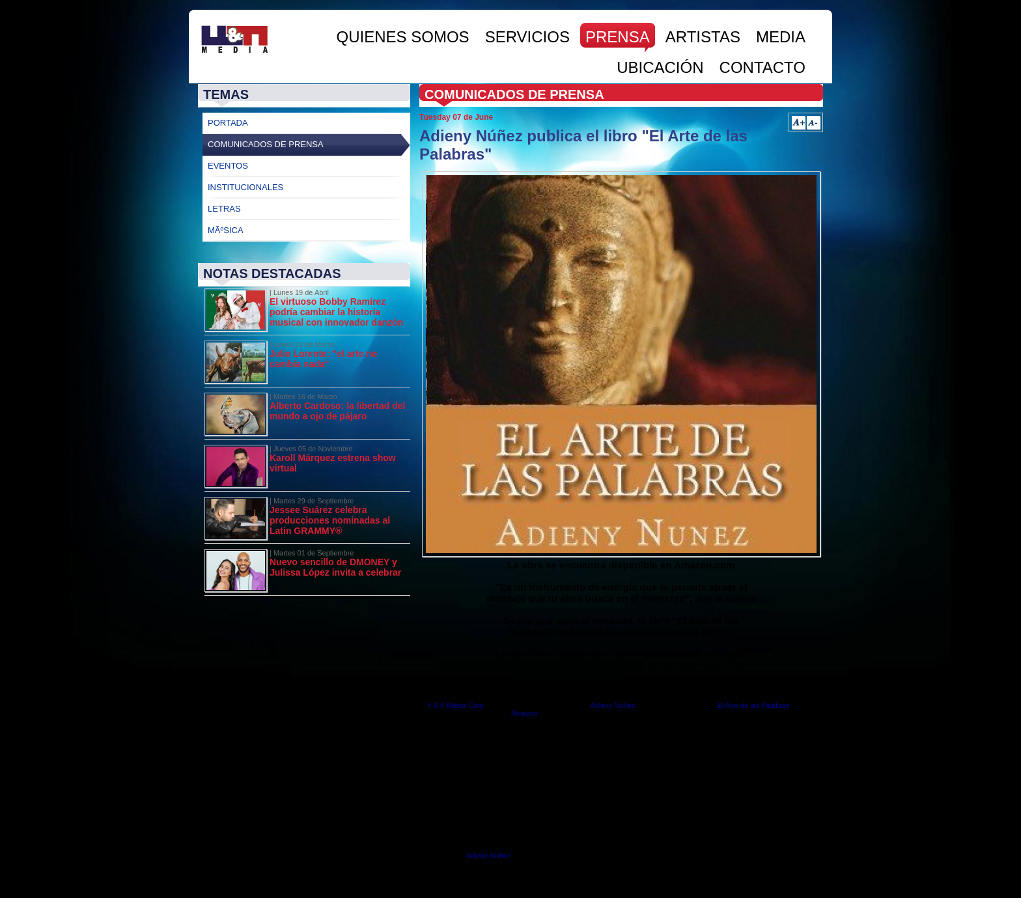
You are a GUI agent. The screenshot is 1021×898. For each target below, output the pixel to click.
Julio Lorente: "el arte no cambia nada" (323, 358)
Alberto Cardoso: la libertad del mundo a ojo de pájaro (337, 410)
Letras (224, 209)
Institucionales (245, 187)
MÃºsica (226, 230)
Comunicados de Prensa (266, 144)
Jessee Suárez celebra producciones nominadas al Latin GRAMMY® (330, 520)
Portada (228, 123)
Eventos (228, 166)
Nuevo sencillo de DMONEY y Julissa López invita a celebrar (335, 567)
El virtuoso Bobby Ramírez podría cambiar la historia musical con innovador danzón (336, 312)
